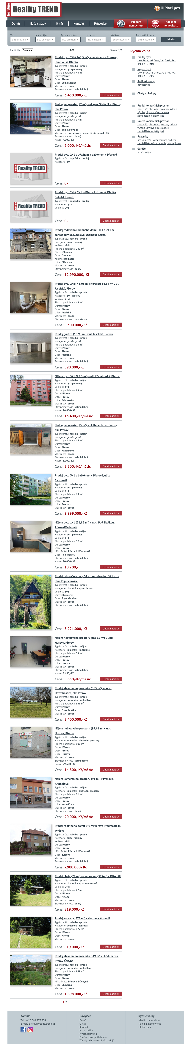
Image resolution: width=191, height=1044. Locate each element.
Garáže (141, 148)
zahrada (161, 143)
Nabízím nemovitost (149, 1023)
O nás (59, 23)
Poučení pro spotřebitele (93, 1037)
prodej (141, 152)
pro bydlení (169, 140)
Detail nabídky (111, 95)
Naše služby (38, 23)
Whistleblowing (88, 1033)
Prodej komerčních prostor (153, 105)
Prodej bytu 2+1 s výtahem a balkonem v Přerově (86, 154)
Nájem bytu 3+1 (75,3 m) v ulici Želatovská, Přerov (87, 376)
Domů (16, 23)
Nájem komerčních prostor (153, 121)
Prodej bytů (144, 57)
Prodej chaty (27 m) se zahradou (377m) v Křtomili (88, 876)
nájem (148, 152)
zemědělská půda (147, 143)
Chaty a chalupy (146, 93)
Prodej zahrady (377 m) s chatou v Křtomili (82, 918)
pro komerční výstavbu (150, 140)
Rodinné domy (146, 81)
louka (178, 143)
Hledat (171, 39)
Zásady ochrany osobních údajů (96, 1040)
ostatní (170, 143)
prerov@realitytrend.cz (42, 1023)
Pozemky (142, 136)
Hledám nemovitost (149, 1020)
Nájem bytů (144, 69)
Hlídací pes (170, 7)
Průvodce (100, 23)
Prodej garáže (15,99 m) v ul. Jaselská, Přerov (84, 334)
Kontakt (78, 23)
